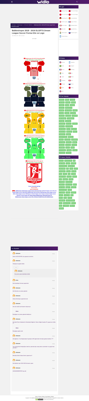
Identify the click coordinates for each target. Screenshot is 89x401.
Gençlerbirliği (74, 115)
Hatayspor (61, 139)
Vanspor (72, 147)
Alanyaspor (68, 102)
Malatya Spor (61, 126)
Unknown (18, 253)
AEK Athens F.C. (69, 181)
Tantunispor (74, 144)
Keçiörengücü (62, 142)
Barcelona (61, 160)
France (61, 69)
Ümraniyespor (62, 152)
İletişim (52, 396)
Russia (71, 84)
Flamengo (68, 192)
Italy (70, 73)
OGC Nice (70, 197)
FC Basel (69, 189)
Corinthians (73, 187)
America (62, 62)
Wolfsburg (61, 208)
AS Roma (65, 173)
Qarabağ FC (65, 179)
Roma (60, 173)
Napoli (65, 197)
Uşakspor (67, 147)
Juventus (68, 163)
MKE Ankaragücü (62, 118)
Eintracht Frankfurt (62, 189)
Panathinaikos (62, 200)
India (61, 73)
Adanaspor (75, 110)
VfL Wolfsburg (66, 205)
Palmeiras (74, 176)
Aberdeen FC (61, 184)
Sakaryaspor (61, 144)
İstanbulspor (68, 152)
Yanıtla (53, 253)
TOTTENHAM (61, 181)
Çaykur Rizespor (68, 110)
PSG (74, 160)
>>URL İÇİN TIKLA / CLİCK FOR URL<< (34, 60)
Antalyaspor (61, 105)
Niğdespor (75, 142)
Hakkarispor (70, 136)
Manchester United (68, 160)
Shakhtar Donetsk (67, 203)
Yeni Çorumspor (62, 150)
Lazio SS (61, 195)
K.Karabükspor (74, 139)
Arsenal (71, 168)
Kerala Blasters (62, 171)
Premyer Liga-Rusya (74, 32)
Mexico (71, 76)
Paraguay (62, 80)
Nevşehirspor (68, 142)
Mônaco (60, 197)
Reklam (43, 396)
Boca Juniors (61, 187)
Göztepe (67, 105)
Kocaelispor (75, 123)
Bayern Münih (62, 163)
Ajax (69, 173)
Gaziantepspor (62, 123)
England (71, 65)
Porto (60, 179)
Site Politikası (47, 396)
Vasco (60, 205)
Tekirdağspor (61, 147)
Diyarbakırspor (62, 134)
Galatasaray (61, 99)
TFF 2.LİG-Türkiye (64, 14)
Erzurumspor (68, 115)
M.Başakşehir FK (69, 107)
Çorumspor (75, 150)
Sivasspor (73, 102)
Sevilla (60, 203)
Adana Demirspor (69, 126)
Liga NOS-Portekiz (73, 29)
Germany (71, 69)
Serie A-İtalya (63, 25)
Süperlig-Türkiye (63, 10)
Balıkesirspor (69, 131)
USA (61, 91)
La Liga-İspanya (73, 18)
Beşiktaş (67, 99)
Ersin (17, 280)
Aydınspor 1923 (62, 131)
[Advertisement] (34, 14)
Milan (72, 195)
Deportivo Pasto (62, 176)
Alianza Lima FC (69, 184)
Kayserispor (61, 107)
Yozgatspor (69, 150)
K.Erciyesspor (67, 139)
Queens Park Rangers (70, 200)
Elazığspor (68, 134)
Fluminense (73, 192)
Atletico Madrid (62, 168)
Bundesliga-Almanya (64, 18)
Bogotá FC (68, 187)
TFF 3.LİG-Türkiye (73, 14)
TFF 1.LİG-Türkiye (73, 10)
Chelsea (75, 168)
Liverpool (68, 171)
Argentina (72, 62)
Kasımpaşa (72, 105)
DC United (73, 173)
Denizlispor (61, 110)
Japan (61, 76)
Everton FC (69, 176)
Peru (71, 80)
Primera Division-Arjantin (65, 36)
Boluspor (75, 131)
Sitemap (39, 396)
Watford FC (72, 205)
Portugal (62, 84)
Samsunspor (68, 144)
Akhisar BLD (61, 115)
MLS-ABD (62, 29)
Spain (61, 87)
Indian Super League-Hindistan (66, 32)
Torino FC (73, 203)
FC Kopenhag (61, 192)
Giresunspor (68, 123)
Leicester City (66, 195)
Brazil (61, 65)
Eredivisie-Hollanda (73, 25)
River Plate (74, 171)
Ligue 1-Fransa (73, 21)
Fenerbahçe (72, 99)
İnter (67, 168)
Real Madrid (73, 163)
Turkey (71, 87)
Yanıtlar (15, 267)
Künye (36, 396)
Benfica (74, 184)
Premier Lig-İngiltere (64, 21)
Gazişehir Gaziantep (63, 136)
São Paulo (71, 179)
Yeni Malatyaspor (70, 118)
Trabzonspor (61, 102)
